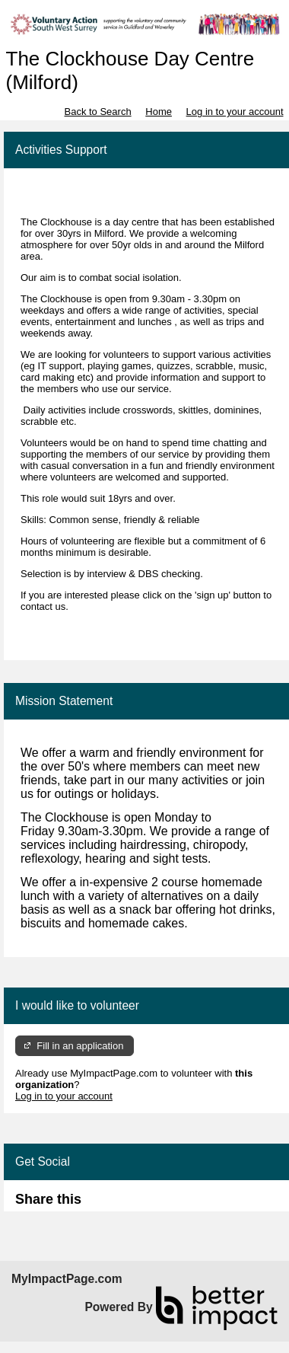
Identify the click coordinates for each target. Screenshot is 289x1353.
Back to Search (97, 111)
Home (158, 111)
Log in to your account (235, 111)
